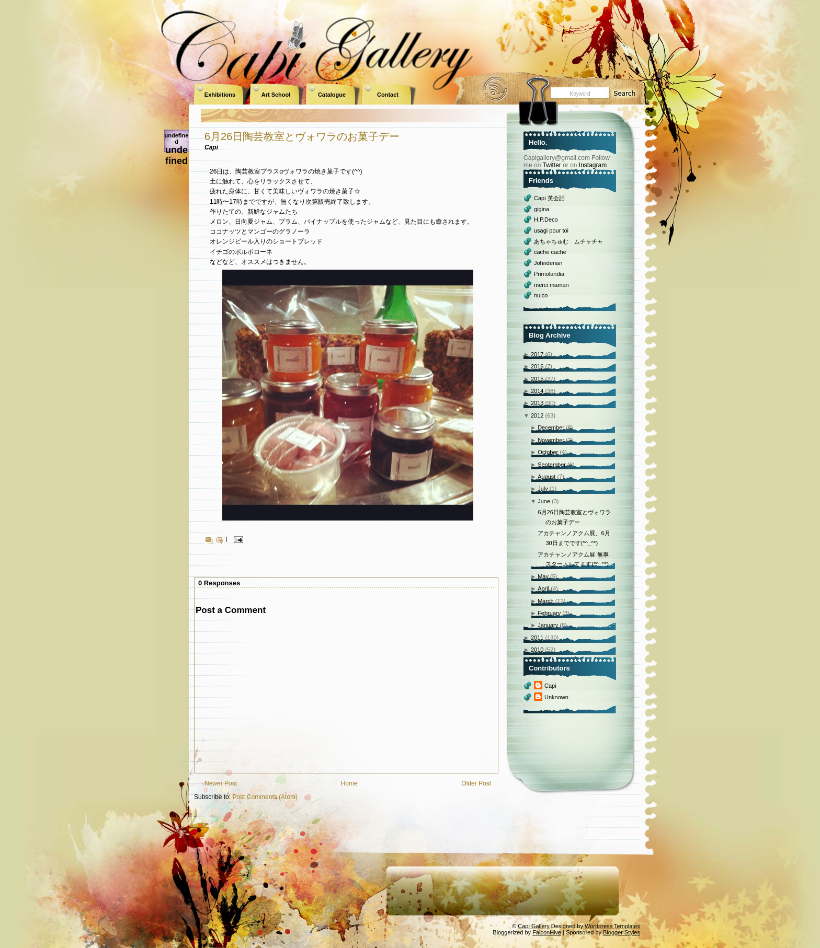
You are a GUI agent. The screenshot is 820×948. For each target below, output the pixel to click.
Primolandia (549, 274)
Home (349, 783)
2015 (537, 379)
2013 (537, 403)
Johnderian (548, 263)
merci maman (551, 285)
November (551, 440)
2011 (537, 637)
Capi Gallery (534, 926)
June (544, 501)
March (546, 601)
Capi (550, 686)
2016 (537, 366)
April (543, 588)
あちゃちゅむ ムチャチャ (568, 241)
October (548, 452)
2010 (537, 649)
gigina (541, 209)
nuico (541, 295)
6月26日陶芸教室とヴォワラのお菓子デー (302, 136)
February (549, 613)
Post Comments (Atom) (265, 797)
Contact (387, 94)
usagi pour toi (551, 230)
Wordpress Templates (612, 926)
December (551, 427)
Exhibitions (219, 94)
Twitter (551, 165)
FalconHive (546, 932)
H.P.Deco (546, 219)
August (546, 476)
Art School (276, 94)
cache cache (550, 252)
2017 (537, 354)
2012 (537, 415)
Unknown (556, 697)
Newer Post (220, 783)
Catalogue (332, 94)
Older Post (476, 783)
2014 (537, 391)
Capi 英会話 (549, 198)
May (543, 576)
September (552, 464)
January (548, 625)
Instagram (593, 165)
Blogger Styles (621, 932)
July (543, 488)
